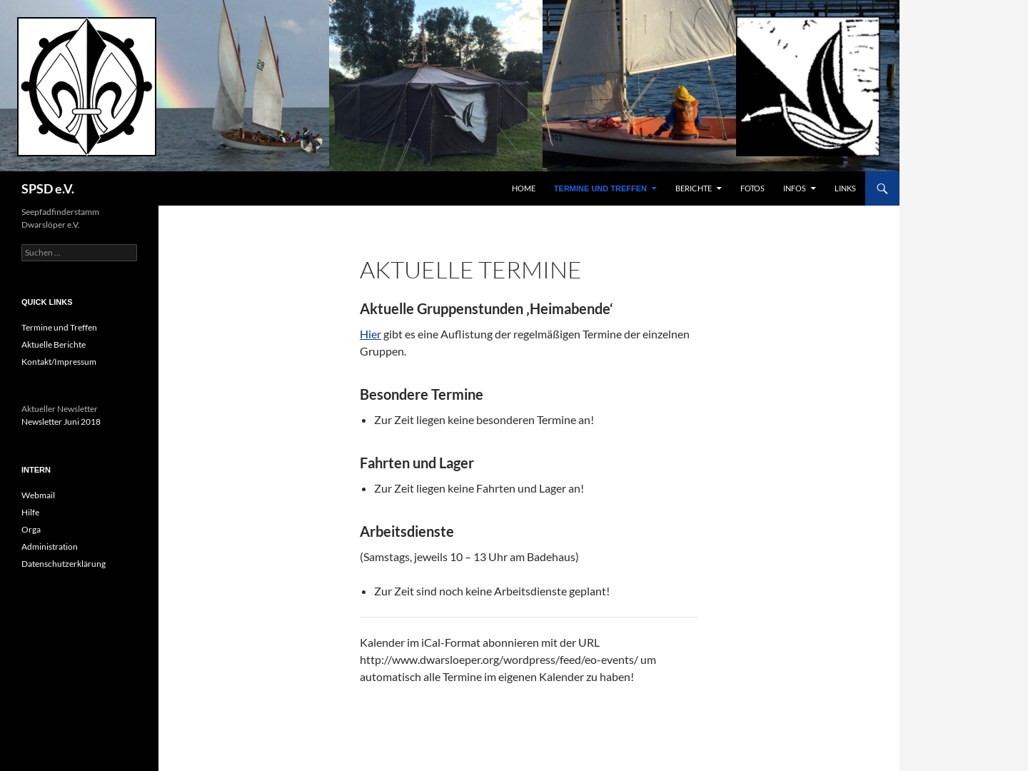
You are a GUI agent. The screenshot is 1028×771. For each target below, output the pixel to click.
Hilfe (30, 512)
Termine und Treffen (600, 188)
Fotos (752, 188)
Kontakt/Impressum (58, 361)
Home (523, 188)
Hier (370, 334)
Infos (794, 188)
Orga (31, 529)
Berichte (693, 188)
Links (845, 188)
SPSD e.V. (47, 188)
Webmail (38, 495)
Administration (49, 546)
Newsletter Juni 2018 (61, 421)
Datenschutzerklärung (63, 563)
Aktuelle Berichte (53, 344)
